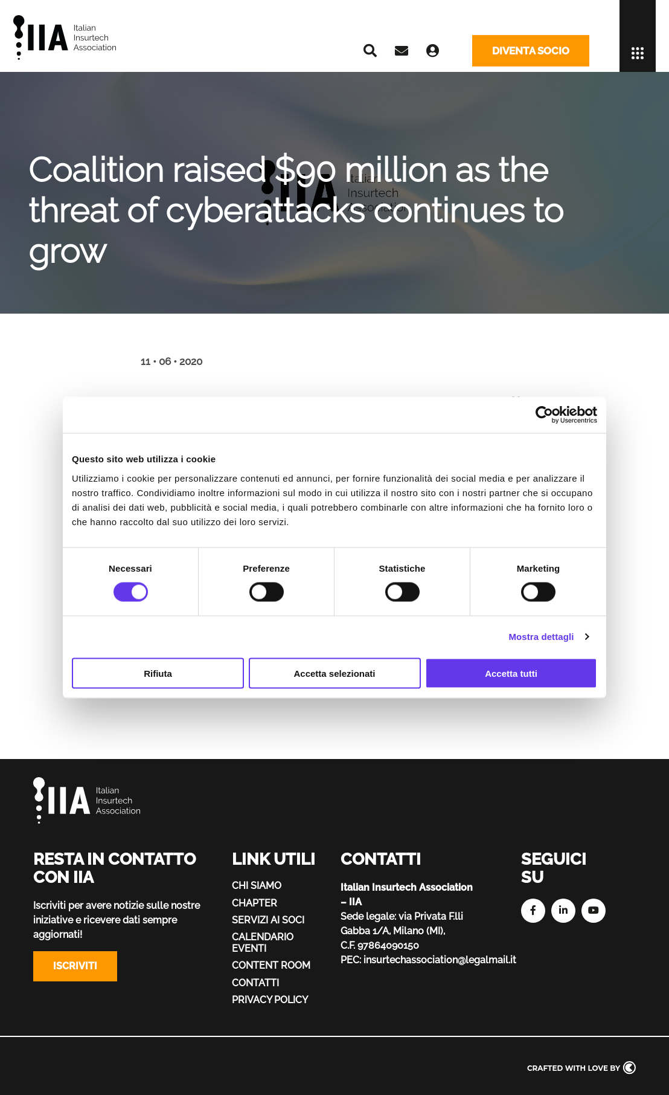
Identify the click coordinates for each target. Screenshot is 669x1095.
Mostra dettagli (541, 636)
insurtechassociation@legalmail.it (439, 960)
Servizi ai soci (268, 920)
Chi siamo (256, 885)
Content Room (271, 965)
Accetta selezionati (334, 673)
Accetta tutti (511, 673)
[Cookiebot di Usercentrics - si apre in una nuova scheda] (544, 415)
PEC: (351, 960)
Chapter (254, 903)
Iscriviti (75, 966)
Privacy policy (270, 1000)
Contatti (255, 983)
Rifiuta (158, 673)
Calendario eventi (262, 942)
